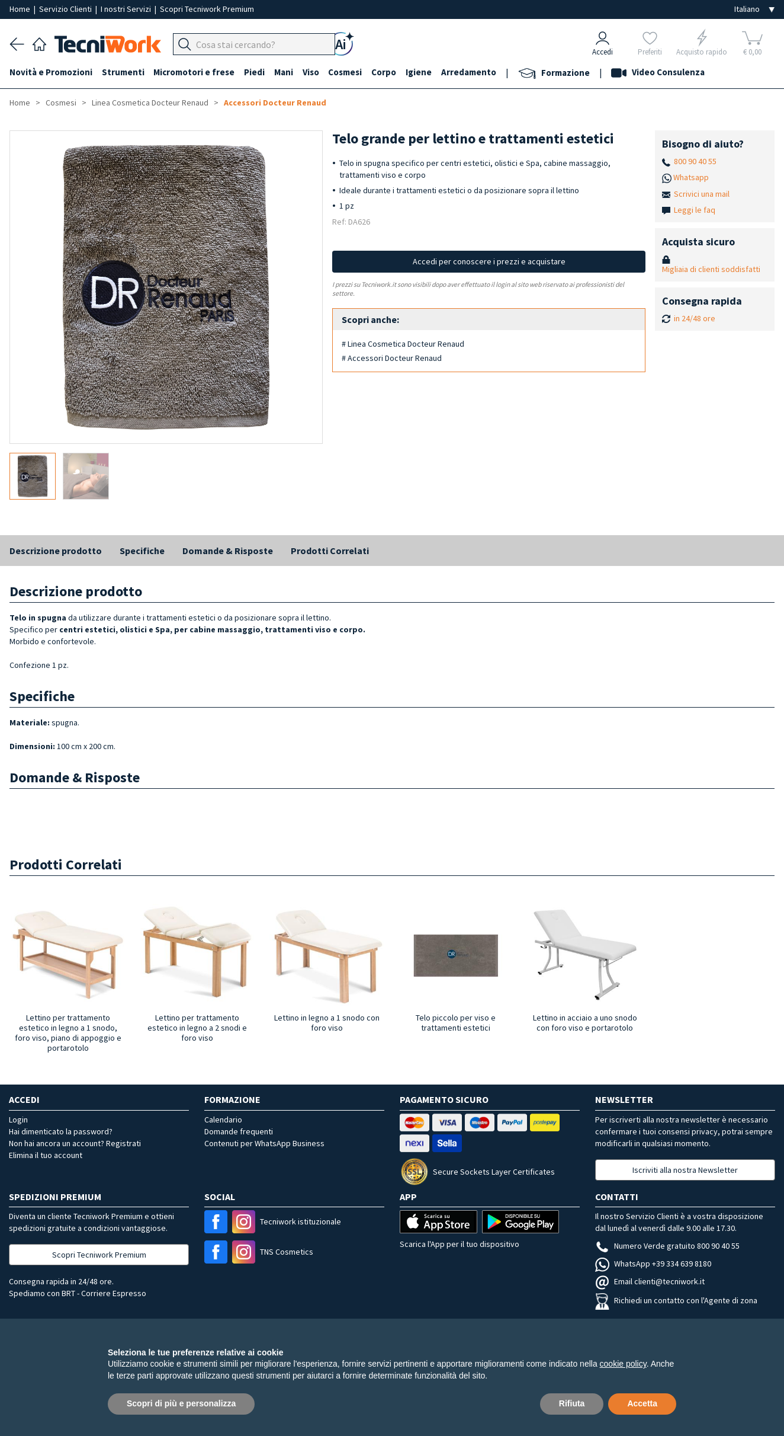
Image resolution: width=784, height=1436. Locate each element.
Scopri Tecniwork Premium (207, 9)
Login (18, 1119)
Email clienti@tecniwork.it (650, 1281)
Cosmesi (346, 72)
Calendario (223, 1119)
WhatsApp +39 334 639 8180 (653, 1263)
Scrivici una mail (702, 193)
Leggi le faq (694, 209)
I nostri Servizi (127, 9)
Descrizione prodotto (55, 551)
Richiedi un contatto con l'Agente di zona (676, 1300)
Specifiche (142, 551)
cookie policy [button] (623, 1363)
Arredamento (469, 72)
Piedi (255, 72)
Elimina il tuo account (45, 1155)
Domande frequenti (238, 1131)
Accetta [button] (642, 1403)
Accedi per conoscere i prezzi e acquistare (489, 261)
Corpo (384, 72)
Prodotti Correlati (330, 551)
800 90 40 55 (695, 161)
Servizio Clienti (66, 9)
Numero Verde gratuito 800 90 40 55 (667, 1245)
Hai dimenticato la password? (61, 1131)
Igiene (420, 72)
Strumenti (123, 72)
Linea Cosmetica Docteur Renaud (150, 102)
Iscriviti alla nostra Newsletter (685, 1170)
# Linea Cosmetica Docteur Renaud (403, 343)
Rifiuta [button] (572, 1403)
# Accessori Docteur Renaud (392, 358)
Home (20, 9)
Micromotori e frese (194, 72)
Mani (284, 72)
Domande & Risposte (227, 551)
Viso (311, 72)
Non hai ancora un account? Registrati (75, 1143)
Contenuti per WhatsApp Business (264, 1143)
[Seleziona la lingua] (754, 9)
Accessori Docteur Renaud (275, 102)
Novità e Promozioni (50, 72)
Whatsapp (691, 177)
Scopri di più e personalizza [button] (181, 1403)
